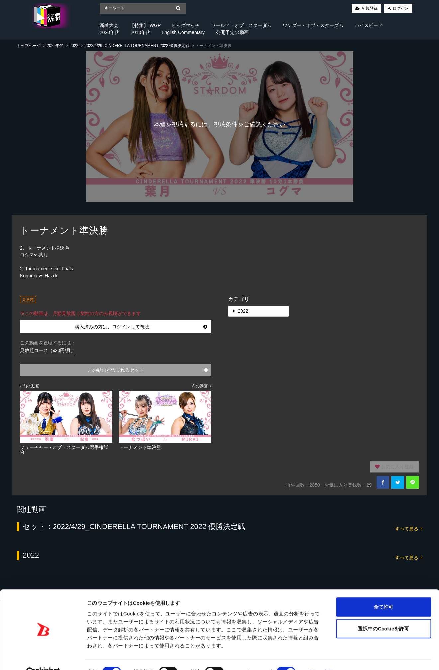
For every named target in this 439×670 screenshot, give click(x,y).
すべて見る (408, 528)
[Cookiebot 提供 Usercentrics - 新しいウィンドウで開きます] (43, 657)
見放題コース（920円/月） (47, 350)
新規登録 (370, 8)
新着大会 (109, 25)
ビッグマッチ (186, 25)
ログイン (401, 8)
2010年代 (140, 32)
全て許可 (383, 591)
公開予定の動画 (232, 32)
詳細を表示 (320, 657)
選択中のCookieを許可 (383, 613)
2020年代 (109, 32)
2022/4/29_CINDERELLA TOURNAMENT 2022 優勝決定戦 (136, 45)
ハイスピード (369, 25)
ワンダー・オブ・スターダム (313, 25)
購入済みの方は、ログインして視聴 (141, 326)
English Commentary (183, 32)
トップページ (29, 45)
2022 (73, 45)
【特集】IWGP (145, 25)
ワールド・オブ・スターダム (241, 25)
